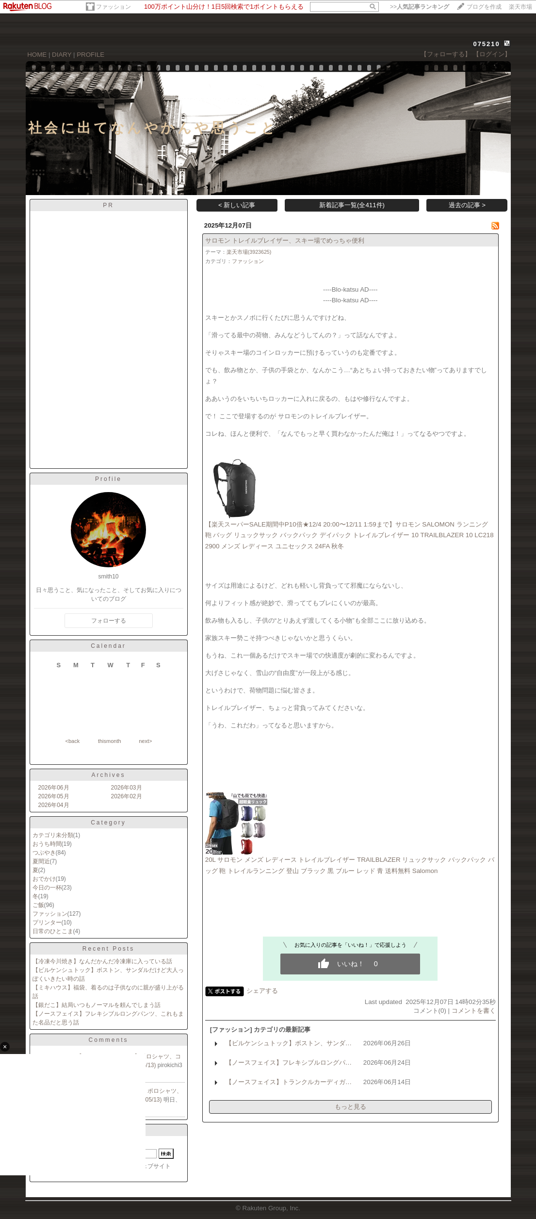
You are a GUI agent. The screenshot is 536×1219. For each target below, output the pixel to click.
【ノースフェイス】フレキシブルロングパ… (289, 1062)
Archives (108, 775)
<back (72, 741)
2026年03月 (126, 787)
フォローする (108, 620)
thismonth (109, 741)
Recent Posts (108, 948)
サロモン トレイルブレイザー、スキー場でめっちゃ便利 (285, 240)
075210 (486, 44)
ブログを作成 (484, 6)
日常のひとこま (52, 931)
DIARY (61, 54)
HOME (37, 54)
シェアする (262, 990)
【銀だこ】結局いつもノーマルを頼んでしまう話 (96, 1005)
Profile (108, 479)
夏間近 (41, 861)
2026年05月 (53, 796)
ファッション (113, 6)
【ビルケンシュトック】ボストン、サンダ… (289, 1043)
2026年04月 (53, 805)
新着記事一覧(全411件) (352, 205)
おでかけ (44, 878)
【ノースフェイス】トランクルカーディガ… (289, 1082)
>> (419, 6)
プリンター (47, 922)
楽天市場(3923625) (249, 252)
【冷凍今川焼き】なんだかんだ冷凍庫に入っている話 (102, 961)
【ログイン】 (492, 54)
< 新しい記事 (237, 205)
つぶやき (44, 852)
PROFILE (90, 54)
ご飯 (38, 905)
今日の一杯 (47, 887)
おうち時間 (47, 843)
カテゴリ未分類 (52, 835)
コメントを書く (474, 1010)
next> (145, 741)
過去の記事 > (467, 205)
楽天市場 (520, 6)
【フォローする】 (446, 54)
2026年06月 (53, 787)
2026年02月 (126, 796)
